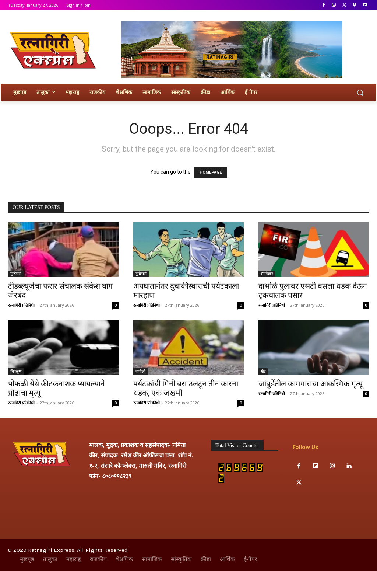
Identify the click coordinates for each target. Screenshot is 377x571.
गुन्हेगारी (15, 273)
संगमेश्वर (267, 273)
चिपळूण (15, 371)
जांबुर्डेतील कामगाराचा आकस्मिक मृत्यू (310, 383)
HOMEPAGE (211, 172)
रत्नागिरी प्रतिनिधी (21, 305)
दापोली (140, 371)
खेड (263, 371)
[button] (360, 92)
